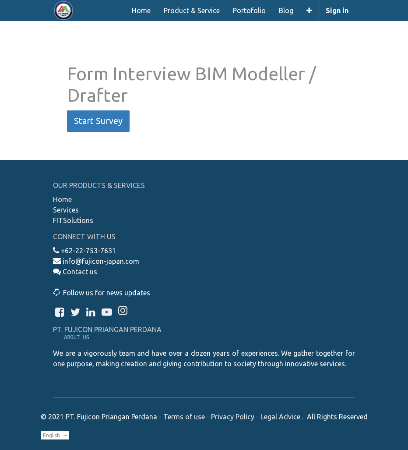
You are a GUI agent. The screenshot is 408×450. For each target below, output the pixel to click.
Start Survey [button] (98, 121)
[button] (309, 10)
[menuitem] (141, 10)
